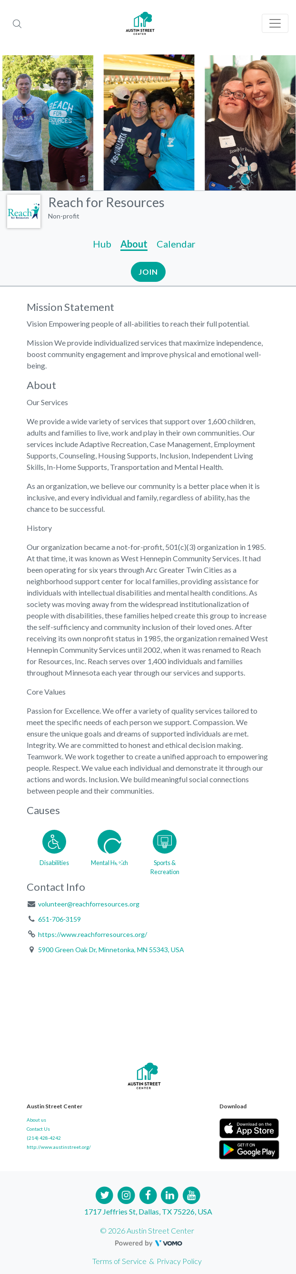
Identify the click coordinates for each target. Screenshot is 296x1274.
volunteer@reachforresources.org (88, 904)
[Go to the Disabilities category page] (54, 850)
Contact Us (38, 1129)
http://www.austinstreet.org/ (59, 1147)
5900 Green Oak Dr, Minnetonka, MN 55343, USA (111, 950)
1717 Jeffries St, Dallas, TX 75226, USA (148, 1211)
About (134, 243)
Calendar (176, 243)
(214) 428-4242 (44, 1138)
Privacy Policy (179, 1260)
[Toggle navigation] (275, 23)
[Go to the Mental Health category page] (109, 850)
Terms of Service (119, 1260)
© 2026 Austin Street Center (147, 1230)
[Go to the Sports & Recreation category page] (164, 850)
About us (36, 1120)
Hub (102, 243)
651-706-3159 (59, 919)
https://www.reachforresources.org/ (92, 934)
